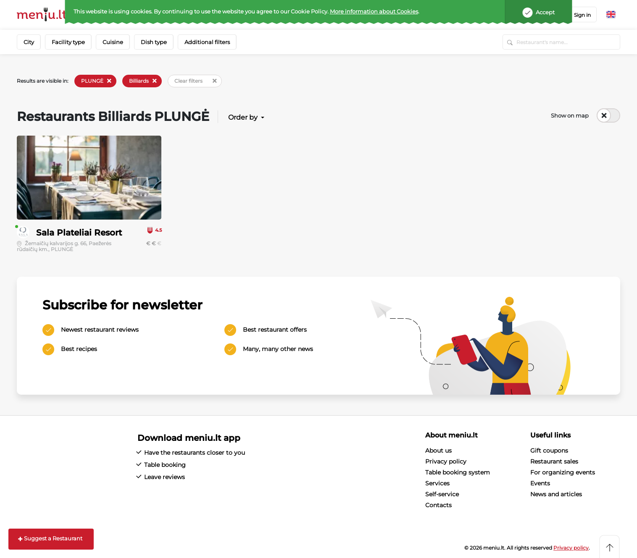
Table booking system (457, 472)
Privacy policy (445, 461)
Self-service (442, 494)
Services (437, 483)
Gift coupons (549, 450)
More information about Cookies (374, 11)
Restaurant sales (554, 461)
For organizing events (562, 472)
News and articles (556, 494)
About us (438, 450)
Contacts (438, 505)
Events (540, 483)
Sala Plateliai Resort (79, 233)
